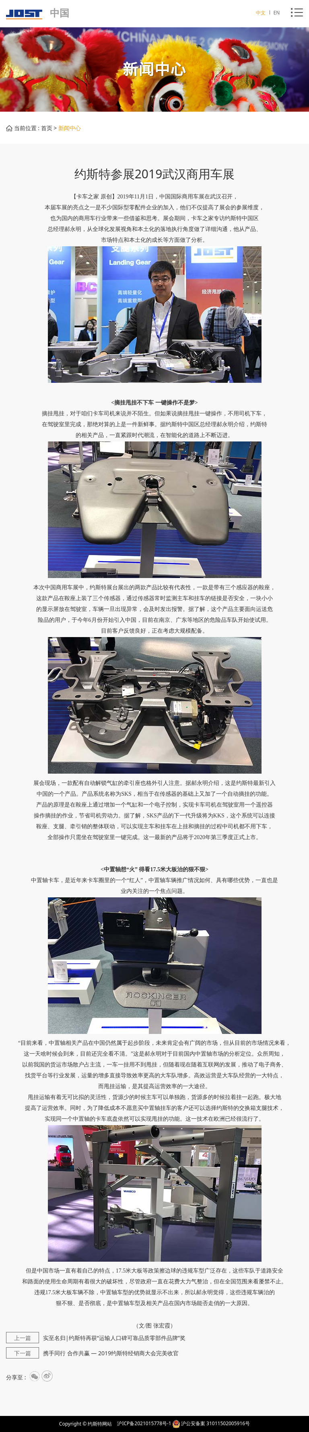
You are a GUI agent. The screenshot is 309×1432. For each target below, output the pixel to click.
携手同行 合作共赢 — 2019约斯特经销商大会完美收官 (92, 1353)
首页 (46, 128)
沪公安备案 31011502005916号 (215, 1423)
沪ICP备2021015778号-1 (144, 1423)
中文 (261, 12)
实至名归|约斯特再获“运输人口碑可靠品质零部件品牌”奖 (95, 1338)
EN (277, 12)
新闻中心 (69, 128)
